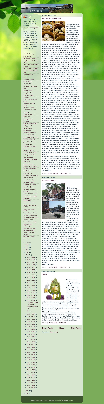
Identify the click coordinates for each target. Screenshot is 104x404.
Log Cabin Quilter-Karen (30, 159)
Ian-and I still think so (29, 135)
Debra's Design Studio (29, 110)
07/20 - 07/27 (31, 321)
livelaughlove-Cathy (29, 155)
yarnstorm (26, 239)
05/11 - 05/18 (31, 342)
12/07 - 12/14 (31, 265)
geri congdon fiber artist (30, 123)
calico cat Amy (27, 84)
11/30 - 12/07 (31, 267)
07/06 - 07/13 (31, 326)
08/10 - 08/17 (31, 314)
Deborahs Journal (28, 107)
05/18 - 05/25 (31, 339)
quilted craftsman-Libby (30, 193)
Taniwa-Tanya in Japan (30, 213)
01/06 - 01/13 (31, 387)
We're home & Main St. (49, 180)
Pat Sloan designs (28, 182)
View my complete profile (30, 28)
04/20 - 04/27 (31, 349)
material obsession (28, 164)
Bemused (26, 77)
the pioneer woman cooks (30, 217)
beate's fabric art (28, 74)
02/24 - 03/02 (31, 370)
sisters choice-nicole (29, 203)
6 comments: (63, 173)
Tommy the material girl (30, 222)
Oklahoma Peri (27, 173)
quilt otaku (26, 191)
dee (26, 17)
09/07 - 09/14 (31, 295)
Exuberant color (28, 114)
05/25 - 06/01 (31, 337)
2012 (27, 245)
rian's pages (26, 198)
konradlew (58, 400)
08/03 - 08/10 (31, 316)
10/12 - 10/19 (31, 282)
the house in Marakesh (30, 215)
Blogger (71, 400)
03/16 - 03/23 (31, 362)
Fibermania (26, 116)
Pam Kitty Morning (28, 180)
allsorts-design (27, 56)
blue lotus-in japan (28, 79)
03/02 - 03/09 (31, 367)
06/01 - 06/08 (31, 334)
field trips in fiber (28, 119)
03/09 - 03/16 (31, 365)
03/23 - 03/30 (31, 359)
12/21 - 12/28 (31, 259)
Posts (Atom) (54, 332)
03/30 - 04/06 (31, 357)
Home (61, 328)
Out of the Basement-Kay (30, 175)
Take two (44, 274)
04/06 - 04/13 (31, 354)
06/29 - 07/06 (31, 329)
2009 (27, 252)
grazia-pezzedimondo (29, 132)
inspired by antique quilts (30, 137)
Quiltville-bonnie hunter (30, 196)
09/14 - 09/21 (31, 292)
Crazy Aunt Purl (27, 93)
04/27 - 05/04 (31, 347)
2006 (27, 393)
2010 (27, 250)
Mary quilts (26, 161)
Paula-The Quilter (28, 187)
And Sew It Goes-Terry (30, 58)
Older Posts (76, 328)
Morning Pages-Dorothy (30, 166)
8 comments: (63, 322)
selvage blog (27, 200)
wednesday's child (28, 230)
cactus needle (27, 81)
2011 (27, 247)
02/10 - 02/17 (31, 375)
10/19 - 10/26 (31, 280)
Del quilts (26, 112)
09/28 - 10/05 (31, 287)
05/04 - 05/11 (31, 344)
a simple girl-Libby (28, 54)
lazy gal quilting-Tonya (29, 152)
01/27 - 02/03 (31, 380)
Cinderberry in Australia (30, 86)
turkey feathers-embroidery (27, 225)
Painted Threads (28, 177)
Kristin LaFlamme (28, 150)
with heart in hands (28, 236)
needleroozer (27, 171)
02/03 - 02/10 (31, 377)
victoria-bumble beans (29, 228)
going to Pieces (27, 128)
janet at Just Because (29, 142)
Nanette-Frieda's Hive (29, 168)
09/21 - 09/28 (31, 290)
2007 (27, 391)
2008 (27, 255)
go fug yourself (27, 126)
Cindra (25, 88)
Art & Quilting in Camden (30, 68)
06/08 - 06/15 (31, 332)
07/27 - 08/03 (31, 319)
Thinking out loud (28, 220)
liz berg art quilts (28, 157)
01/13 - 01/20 (31, 385)
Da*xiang (26, 97)
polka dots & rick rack (29, 189)
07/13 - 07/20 (31, 324)
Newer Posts (47, 328)
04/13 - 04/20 (31, 352)
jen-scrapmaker (27, 144)
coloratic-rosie (27, 90)
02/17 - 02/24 (31, 372)
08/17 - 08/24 (31, 300)
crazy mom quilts (28, 95)
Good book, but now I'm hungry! (51, 18)
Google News (27, 130)
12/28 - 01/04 (31, 257)
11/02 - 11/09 (31, 275)
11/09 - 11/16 (31, 272)
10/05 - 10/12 (31, 285)
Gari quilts (26, 121)
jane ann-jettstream (29, 139)
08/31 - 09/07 (31, 298)
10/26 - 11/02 (31, 277)
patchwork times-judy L (30, 184)
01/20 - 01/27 (31, 382)
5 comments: (63, 267)
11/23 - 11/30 (31, 270)
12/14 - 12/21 (31, 262)
